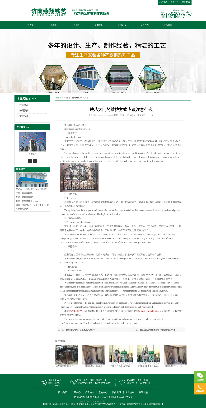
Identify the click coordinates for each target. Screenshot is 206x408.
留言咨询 (144, 25)
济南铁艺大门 (78, 311)
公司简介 (75, 25)
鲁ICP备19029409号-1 (121, 397)
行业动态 (23, 105)
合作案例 (32, 154)
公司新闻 (23, 110)
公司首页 (29, 25)
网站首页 (62, 392)
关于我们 (174, 2)
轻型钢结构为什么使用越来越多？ (80, 330)
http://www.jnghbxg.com (104, 115)
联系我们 (186, 2)
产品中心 (52, 25)
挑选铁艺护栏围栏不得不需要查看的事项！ (158, 330)
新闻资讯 (121, 25)
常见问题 (23, 116)
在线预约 (163, 2)
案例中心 (98, 25)
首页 (68, 97)
